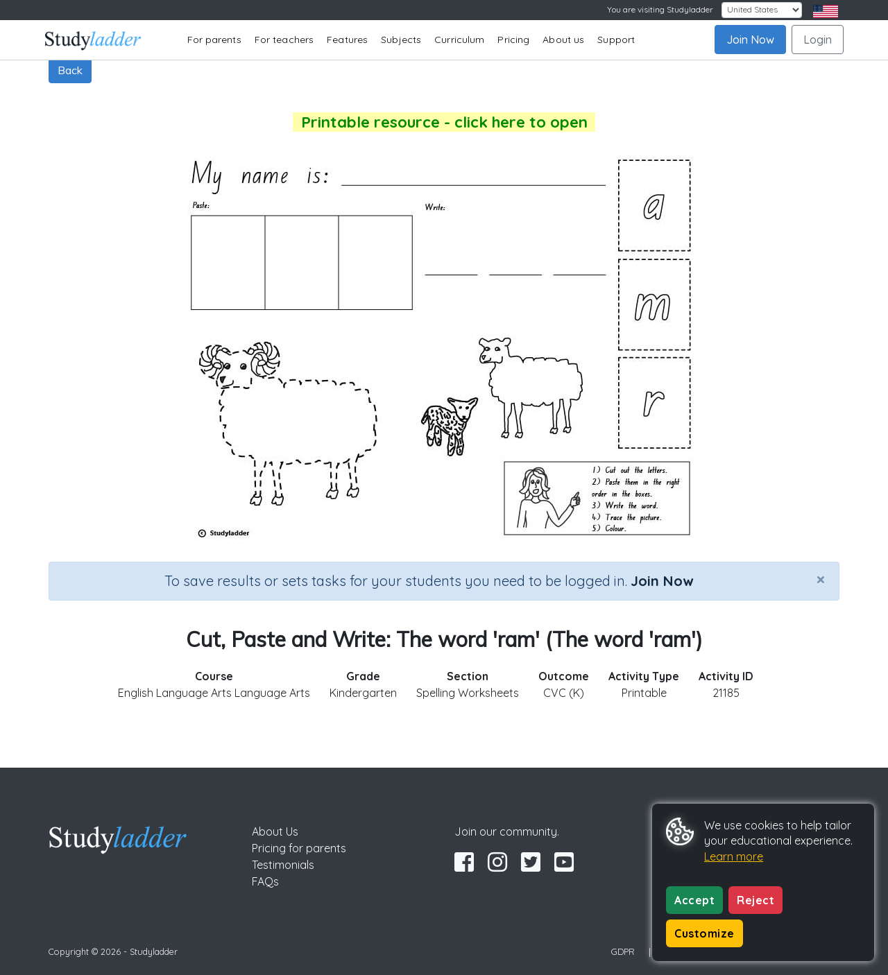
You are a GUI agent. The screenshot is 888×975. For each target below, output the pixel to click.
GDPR (623, 951)
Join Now (750, 39)
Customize (704, 933)
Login (817, 39)
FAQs (265, 881)
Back (70, 70)
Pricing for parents (299, 848)
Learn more (733, 856)
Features (347, 39)
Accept (694, 900)
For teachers (284, 39)
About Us (275, 831)
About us (563, 39)
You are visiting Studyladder (660, 9)
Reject (755, 900)
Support (616, 39)
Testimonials (283, 865)
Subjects (401, 39)
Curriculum (459, 39)
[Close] (821, 579)
